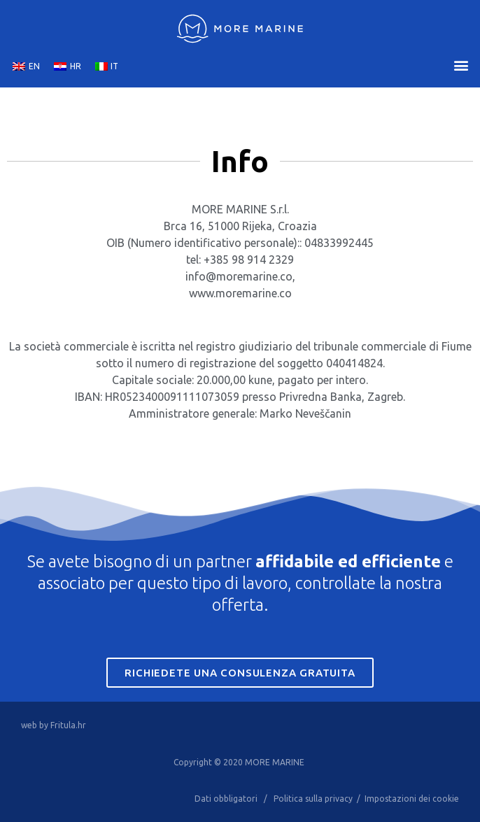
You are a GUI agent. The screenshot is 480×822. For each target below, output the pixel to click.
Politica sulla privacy (313, 798)
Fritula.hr (68, 725)
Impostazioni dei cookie (412, 798)
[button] (461, 65)
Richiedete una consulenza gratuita (240, 673)
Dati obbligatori (226, 798)
